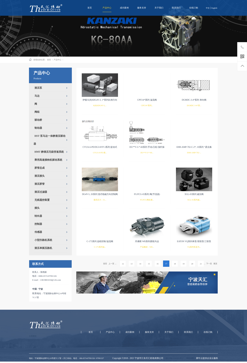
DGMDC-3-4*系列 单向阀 (194, 100)
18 (175, 264)
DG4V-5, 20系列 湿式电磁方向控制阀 (100, 194)
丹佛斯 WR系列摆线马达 (147, 241)
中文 (208, 8)
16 (157, 264)
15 (149, 264)
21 (201, 264)
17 (166, 264)
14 (140, 264)
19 (183, 264)
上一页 (111, 264)
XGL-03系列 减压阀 (194, 194)
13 (131, 264)
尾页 (215, 264)
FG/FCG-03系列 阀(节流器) (147, 194)
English (214, 8)
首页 (89, 8)
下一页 (209, 264)
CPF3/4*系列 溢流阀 (147, 100)
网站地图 (189, 358)
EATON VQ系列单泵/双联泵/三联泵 (194, 241)
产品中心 (57, 60)
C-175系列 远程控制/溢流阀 (100, 241)
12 (123, 264)
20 (192, 264)
